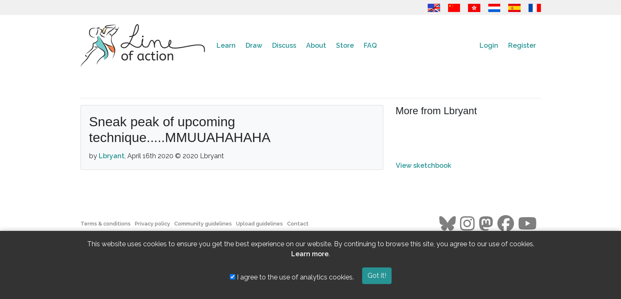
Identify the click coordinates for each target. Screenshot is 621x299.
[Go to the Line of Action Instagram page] (467, 224)
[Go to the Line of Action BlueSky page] (447, 224)
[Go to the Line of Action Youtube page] (527, 224)
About (316, 45)
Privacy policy (152, 224)
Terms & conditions (105, 224)
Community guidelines (203, 224)
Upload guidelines (259, 224)
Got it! (377, 275)
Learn (226, 45)
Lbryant (111, 156)
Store (345, 45)
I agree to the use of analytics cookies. (292, 277)
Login (489, 45)
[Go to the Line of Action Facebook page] (505, 224)
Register (522, 45)
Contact (298, 224)
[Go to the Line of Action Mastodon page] (486, 224)
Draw (254, 45)
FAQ (370, 45)
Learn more (310, 254)
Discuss (284, 45)
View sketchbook (423, 165)
